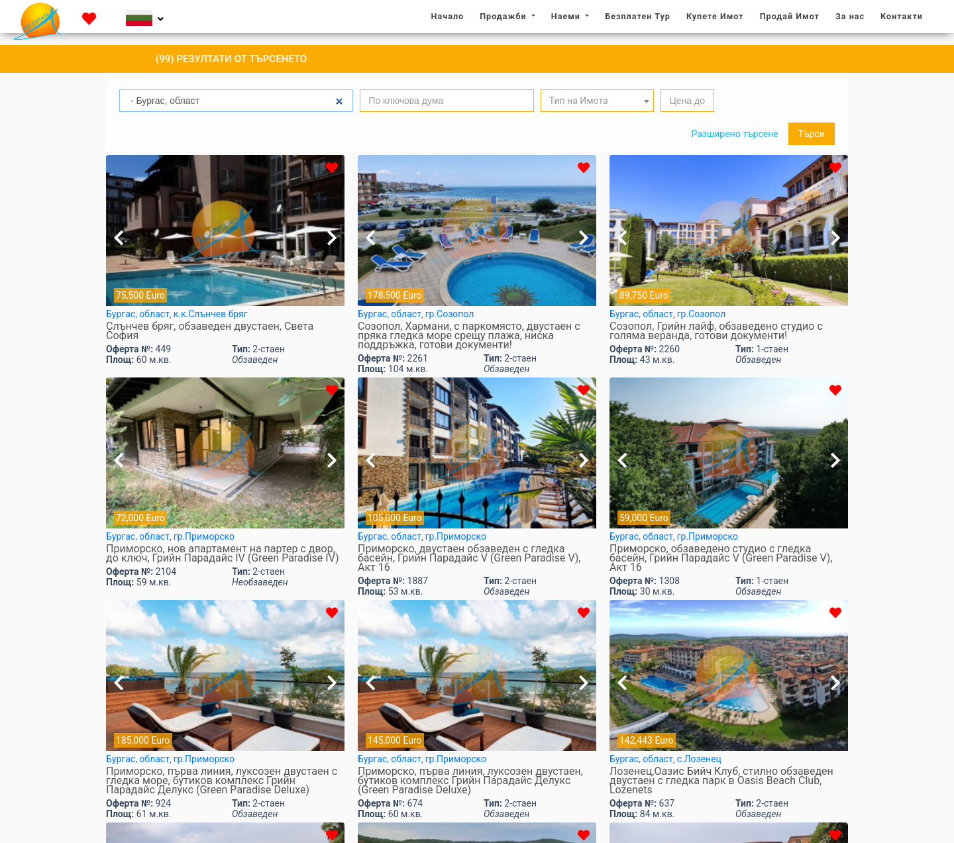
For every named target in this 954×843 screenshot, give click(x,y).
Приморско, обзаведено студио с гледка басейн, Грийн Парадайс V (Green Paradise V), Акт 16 (721, 558)
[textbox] (597, 101)
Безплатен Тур (637, 16)
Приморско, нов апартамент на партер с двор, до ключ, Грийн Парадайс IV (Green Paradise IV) (222, 553)
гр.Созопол (449, 314)
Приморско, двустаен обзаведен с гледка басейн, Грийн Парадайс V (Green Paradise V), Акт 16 (469, 558)
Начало (451, 15)
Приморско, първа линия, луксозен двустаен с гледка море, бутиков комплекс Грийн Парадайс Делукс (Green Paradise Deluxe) (221, 781)
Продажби (504, 16)
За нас (853, 15)
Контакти (901, 16)
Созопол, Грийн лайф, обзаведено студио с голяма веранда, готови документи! (716, 331)
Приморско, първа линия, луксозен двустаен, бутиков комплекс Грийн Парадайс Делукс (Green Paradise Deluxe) (470, 781)
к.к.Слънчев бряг (211, 314)
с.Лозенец (699, 759)
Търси (811, 133)
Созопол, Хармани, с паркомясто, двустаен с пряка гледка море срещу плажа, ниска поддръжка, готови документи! (469, 336)
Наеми (567, 16)
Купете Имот (715, 16)
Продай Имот (790, 16)
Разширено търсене (734, 133)
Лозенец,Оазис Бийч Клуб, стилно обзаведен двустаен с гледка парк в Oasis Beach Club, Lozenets (721, 781)
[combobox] (598, 100)
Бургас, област (138, 314)
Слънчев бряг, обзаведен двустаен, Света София (209, 331)
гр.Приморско (204, 536)
